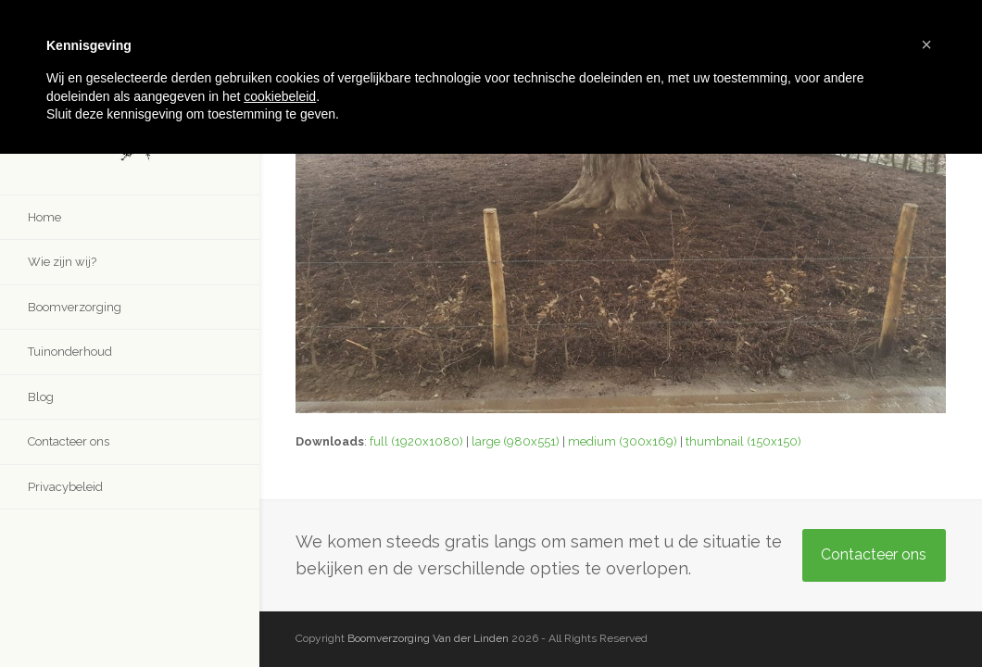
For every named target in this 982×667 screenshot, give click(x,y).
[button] (926, 44)
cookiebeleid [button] (280, 96)
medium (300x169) (622, 441)
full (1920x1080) (416, 441)
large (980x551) (516, 441)
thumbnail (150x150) (743, 441)
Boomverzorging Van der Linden (428, 638)
